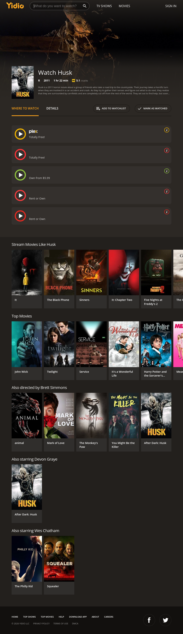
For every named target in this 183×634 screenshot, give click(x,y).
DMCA (75, 623)
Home (15, 616)
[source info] (166, 129)
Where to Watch (25, 108)
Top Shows (29, 616)
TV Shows (104, 6)
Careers (108, 616)
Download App (78, 616)
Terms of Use (60, 623)
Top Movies (47, 616)
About (95, 616)
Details (52, 108)
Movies (124, 6)
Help (61, 616)
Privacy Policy (41, 623)
